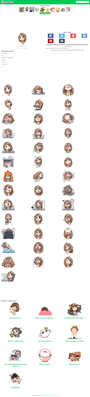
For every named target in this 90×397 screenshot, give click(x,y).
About (40, 395)
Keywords (46, 395)
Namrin (3, 55)
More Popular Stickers (45, 13)
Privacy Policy (56, 395)
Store (52, 395)
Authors (50, 395)
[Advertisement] (34, 24)
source (3, 66)
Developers (43, 395)
